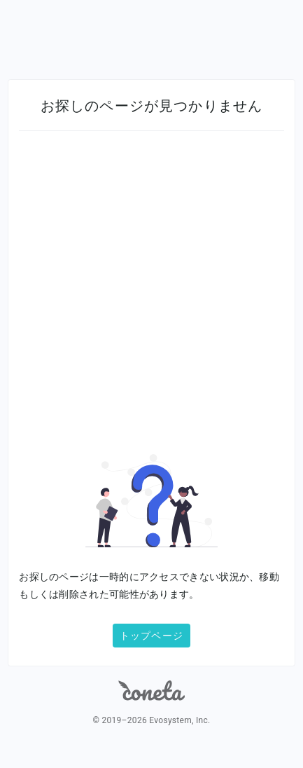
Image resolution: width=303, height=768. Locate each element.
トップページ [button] (151, 635)
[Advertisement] (151, 302)
